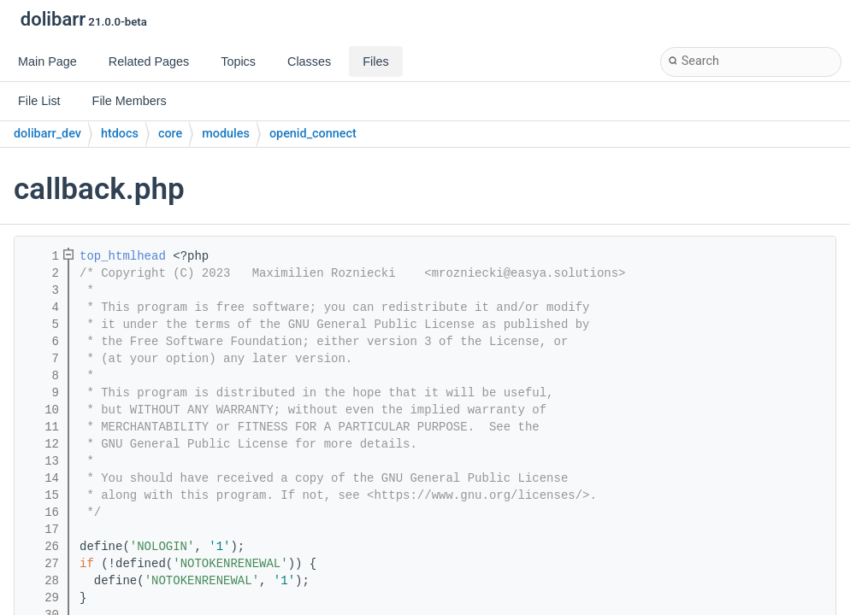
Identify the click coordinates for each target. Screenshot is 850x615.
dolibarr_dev (47, 133)
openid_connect (313, 133)
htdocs (120, 133)
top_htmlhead (123, 256)
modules (226, 133)
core (170, 133)
